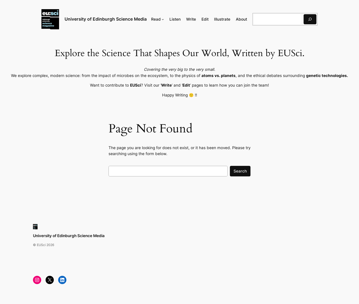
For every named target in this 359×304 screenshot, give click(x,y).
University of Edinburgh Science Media (106, 19)
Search (240, 171)
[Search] (310, 19)
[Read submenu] (163, 19)
